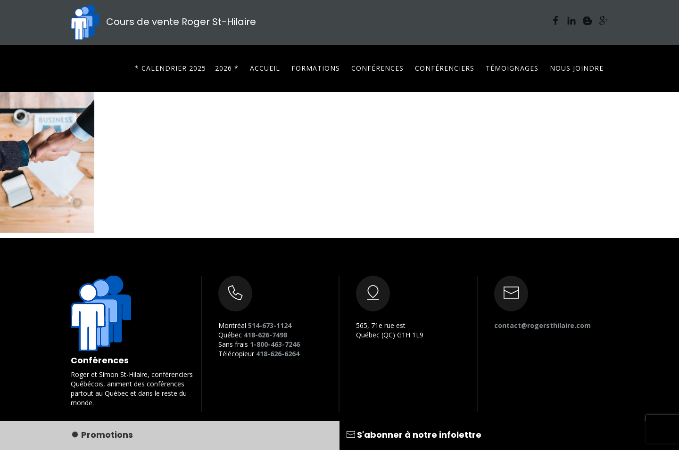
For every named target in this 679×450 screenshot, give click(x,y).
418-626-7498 (265, 334)
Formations (315, 68)
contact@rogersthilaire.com (542, 325)
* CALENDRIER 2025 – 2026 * (187, 68)
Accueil (265, 68)
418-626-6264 (277, 353)
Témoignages (512, 68)
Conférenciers (444, 68)
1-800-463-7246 (275, 344)
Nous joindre (577, 68)
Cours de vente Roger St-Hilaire (163, 21)
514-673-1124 (269, 325)
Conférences (377, 68)
